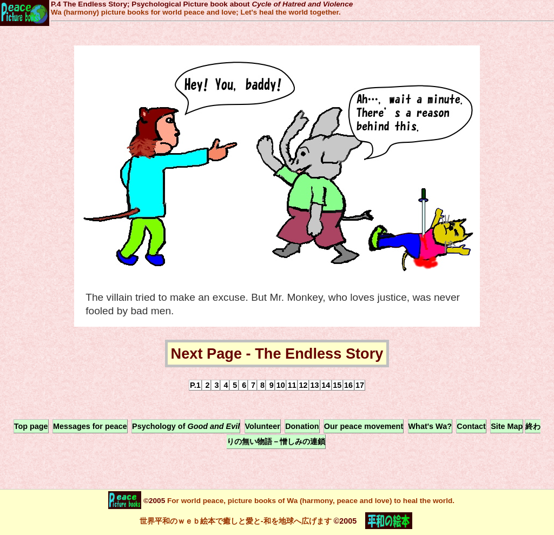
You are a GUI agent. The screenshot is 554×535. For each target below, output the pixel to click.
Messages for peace (90, 426)
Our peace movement (363, 426)
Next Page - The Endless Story (277, 353)
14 (325, 385)
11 (292, 385)
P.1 (195, 385)
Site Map (507, 426)
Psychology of (186, 426)
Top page (31, 426)
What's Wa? (430, 426)
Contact (471, 426)
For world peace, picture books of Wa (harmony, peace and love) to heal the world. (309, 500)
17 (359, 385)
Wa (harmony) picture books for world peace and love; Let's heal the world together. (196, 12)
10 (280, 385)
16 (348, 385)
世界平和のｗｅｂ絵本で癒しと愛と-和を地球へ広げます (236, 520)
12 (303, 385)
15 (337, 385)
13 (314, 385)
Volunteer (262, 426)
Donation (302, 426)
